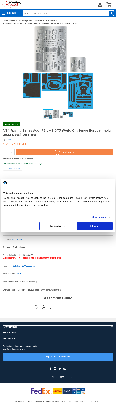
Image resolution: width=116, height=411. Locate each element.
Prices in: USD (58, 377)
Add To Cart (64, 152)
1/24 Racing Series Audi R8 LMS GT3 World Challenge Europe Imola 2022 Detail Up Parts (41, 23)
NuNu (8, 139)
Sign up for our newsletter (58, 356)
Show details (99, 217)
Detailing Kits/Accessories (30, 20)
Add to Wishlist (12, 168)
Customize (57, 226)
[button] (107, 32)
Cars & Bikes (9, 20)
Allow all (94, 226)
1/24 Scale (50, 20)
